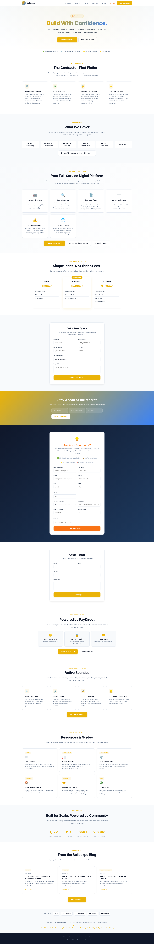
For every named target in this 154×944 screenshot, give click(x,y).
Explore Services (87, 40)
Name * (56, 563)
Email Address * (82, 339)
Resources (94, 3)
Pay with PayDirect (68, 651)
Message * (57, 579)
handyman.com (74, 925)
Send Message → (77, 595)
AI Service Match (101, 243)
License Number (58, 509)
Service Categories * (60, 501)
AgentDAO (50, 928)
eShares (57, 928)
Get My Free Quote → (77, 378)
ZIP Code (80, 347)
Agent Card (66, 940)
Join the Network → (77, 528)
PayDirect (64, 928)
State (79, 483)
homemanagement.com (88, 925)
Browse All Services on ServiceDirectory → (77, 153)
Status (73, 940)
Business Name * (59, 467)
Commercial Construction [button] (50, 144)
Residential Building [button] (69, 144)
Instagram (80, 913)
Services (68, 3)
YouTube (105, 913)
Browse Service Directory (78, 243)
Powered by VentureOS (84, 940)
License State (82, 509)
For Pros (112, 3)
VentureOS (42, 928)
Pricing (85, 3)
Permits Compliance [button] (106, 144)
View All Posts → (77, 900)
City (55, 483)
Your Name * (81, 467)
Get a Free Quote (124, 3)
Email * (56, 475)
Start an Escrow (87, 651)
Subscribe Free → (61, 416)
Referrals (70, 928)
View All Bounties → (77, 715)
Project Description (59, 364)
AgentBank (101, 928)
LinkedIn (92, 913)
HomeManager (110, 928)
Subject (56, 571)
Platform (77, 3)
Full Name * (57, 339)
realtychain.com (64, 925)
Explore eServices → (54, 243)
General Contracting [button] (32, 144)
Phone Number (58, 347)
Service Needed (58, 355)
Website (56, 519)
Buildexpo (28, 3)
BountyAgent (93, 928)
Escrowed (78, 928)
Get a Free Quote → (67, 40)
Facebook (67, 913)
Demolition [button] (123, 145)
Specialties (81, 501)
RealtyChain (80, 937)
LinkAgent (85, 928)
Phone (80, 475)
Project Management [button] (87, 144)
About (104, 3)
